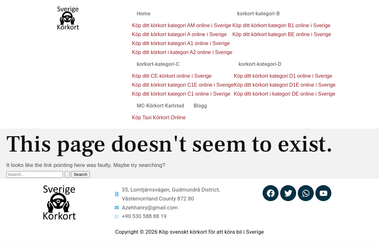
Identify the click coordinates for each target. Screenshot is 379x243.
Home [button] (143, 14)
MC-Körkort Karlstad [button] (160, 106)
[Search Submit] (67, 174)
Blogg (200, 106)
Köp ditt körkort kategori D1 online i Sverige (283, 76)
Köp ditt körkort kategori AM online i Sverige (181, 25)
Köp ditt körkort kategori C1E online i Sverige (182, 85)
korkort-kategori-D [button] (260, 64)
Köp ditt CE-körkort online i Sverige (171, 76)
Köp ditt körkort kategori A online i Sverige (179, 34)
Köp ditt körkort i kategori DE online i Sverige (284, 94)
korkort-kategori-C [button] (158, 64)
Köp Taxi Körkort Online (159, 117)
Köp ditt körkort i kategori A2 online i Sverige (182, 52)
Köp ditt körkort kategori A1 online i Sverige (181, 43)
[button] (182, 13)
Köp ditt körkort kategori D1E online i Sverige (285, 85)
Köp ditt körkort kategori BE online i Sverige (281, 34)
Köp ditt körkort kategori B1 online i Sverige (281, 25)
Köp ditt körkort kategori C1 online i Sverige (181, 94)
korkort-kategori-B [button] (258, 14)
